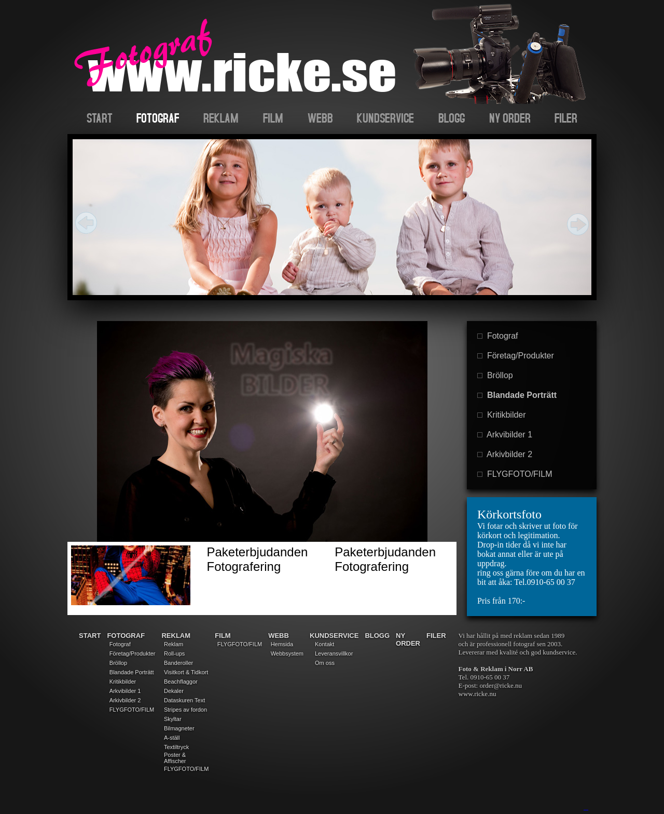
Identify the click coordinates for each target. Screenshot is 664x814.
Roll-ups (174, 653)
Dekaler (174, 691)
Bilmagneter (179, 728)
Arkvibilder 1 (504, 434)
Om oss (325, 663)
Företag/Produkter (515, 355)
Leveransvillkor (334, 653)
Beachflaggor (181, 681)
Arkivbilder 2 (504, 454)
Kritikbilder (501, 414)
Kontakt (324, 644)
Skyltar (173, 719)
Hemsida (282, 644)
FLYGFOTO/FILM (514, 474)
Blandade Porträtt (517, 395)
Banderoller (178, 663)
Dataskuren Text (184, 700)
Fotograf (497, 335)
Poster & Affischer (175, 758)
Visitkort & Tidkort (186, 672)
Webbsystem (287, 653)
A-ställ (172, 738)
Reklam (173, 644)
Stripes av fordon (185, 709)
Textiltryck (176, 747)
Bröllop (495, 375)
